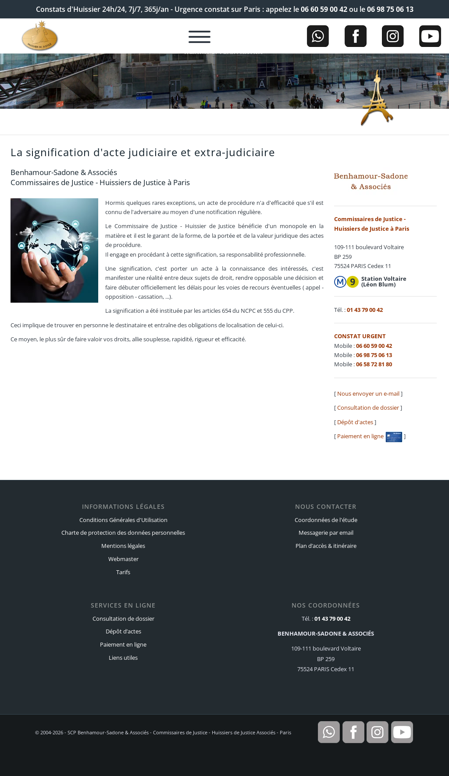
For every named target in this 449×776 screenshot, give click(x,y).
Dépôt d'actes (355, 422)
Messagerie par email (326, 532)
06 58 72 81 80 (374, 364)
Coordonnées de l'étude (326, 520)
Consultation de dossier (368, 407)
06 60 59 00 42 (324, 9)
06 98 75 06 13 (390, 9)
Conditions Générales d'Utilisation (123, 520)
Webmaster (123, 559)
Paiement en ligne (370, 436)
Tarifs (123, 572)
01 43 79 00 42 (365, 310)
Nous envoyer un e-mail (368, 393)
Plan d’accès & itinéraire (326, 546)
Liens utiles (123, 658)
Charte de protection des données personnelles (123, 532)
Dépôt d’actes (123, 631)
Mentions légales (123, 546)
